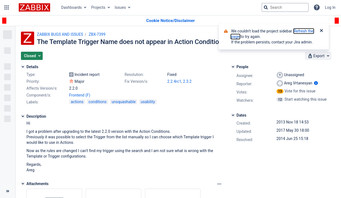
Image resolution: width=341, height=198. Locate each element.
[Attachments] (23, 184)
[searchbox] (285, 7)
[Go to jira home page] (34, 7)
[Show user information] (316, 83)
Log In (330, 7)
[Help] (316, 7)
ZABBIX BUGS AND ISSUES (60, 34)
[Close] (321, 31)
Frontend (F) (79, 95)
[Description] (23, 116)
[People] (233, 67)
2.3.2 (187, 81)
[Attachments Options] (219, 184)
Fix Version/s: (136, 81)
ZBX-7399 (97, 34)
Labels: (32, 102)
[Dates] (233, 115)
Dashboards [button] (71, 7)
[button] (6, 7)
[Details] (23, 67)
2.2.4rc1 (174, 81)
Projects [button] (98, 7)
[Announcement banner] (170, 20)
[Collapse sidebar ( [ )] (7, 191)
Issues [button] (120, 7)
